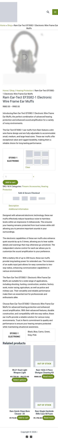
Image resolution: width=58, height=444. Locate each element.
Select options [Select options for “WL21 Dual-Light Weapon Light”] (19, 380)
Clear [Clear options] (27, 167)
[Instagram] (31, 437)
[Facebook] (27, 437)
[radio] (29, 153)
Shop (9, 25)
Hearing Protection (24, 90)
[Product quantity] (18, 176)
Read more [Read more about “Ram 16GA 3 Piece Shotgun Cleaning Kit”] (48, 376)
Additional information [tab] (19, 209)
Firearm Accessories (31, 186)
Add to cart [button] (23, 418)
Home (2, 25)
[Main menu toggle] (55, 12)
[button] (48, 12)
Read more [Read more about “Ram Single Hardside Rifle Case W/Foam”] (48, 418)
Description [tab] (14, 205)
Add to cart (10, 182)
